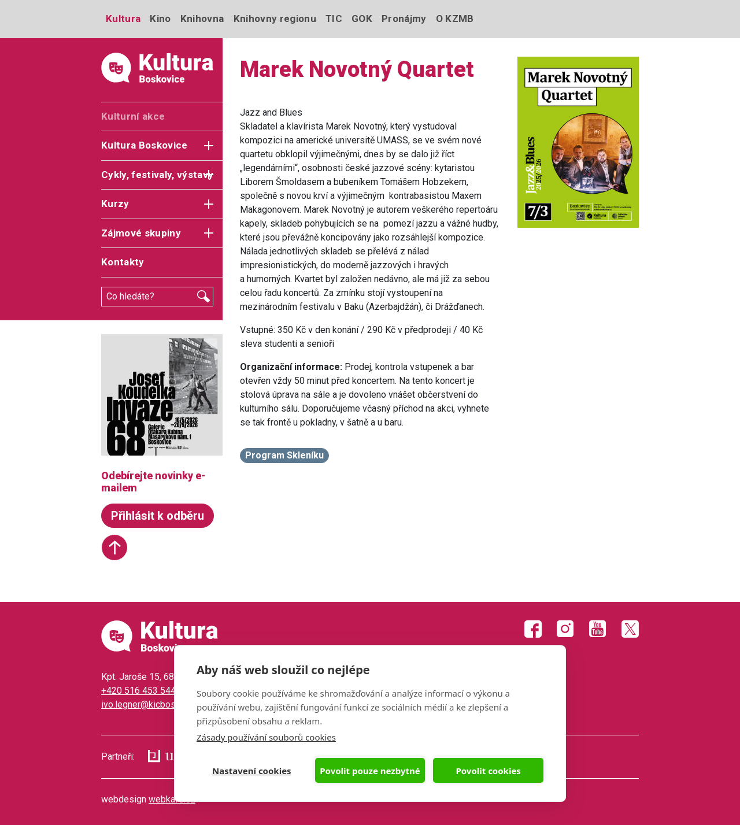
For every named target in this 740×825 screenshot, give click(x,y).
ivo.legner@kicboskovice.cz (157, 704)
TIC (333, 18)
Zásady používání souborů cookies (266, 737)
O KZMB (455, 18)
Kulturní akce (133, 116)
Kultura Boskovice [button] (144, 145)
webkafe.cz (172, 799)
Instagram (565, 629)
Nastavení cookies (251, 770)
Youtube (597, 629)
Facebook (533, 629)
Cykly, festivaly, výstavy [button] (157, 174)
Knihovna (202, 18)
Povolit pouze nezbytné (370, 770)
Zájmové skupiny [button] (141, 233)
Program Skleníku (284, 455)
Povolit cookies (488, 770)
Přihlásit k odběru (157, 516)
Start (114, 547)
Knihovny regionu (275, 18)
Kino (160, 18)
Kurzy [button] (115, 203)
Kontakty (123, 262)
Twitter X (630, 629)
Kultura (123, 18)
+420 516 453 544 (138, 690)
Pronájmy (404, 18)
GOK (362, 18)
